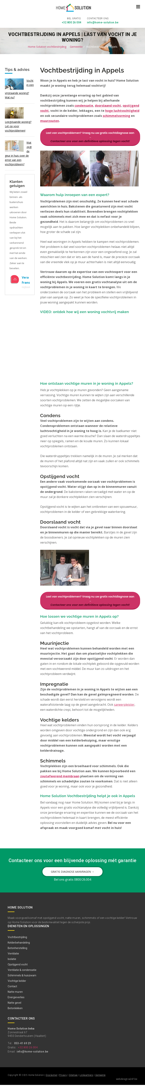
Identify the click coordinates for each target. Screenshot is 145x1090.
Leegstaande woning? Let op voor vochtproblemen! (18, 125)
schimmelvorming (116, 115)
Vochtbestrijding (17, 942)
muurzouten (49, 120)
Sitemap (73, 1080)
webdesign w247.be (126, 1084)
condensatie (84, 105)
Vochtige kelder (17, 985)
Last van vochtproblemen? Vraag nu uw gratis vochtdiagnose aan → (90, 136)
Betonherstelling (17, 953)
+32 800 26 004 (71, 21)
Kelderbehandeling (19, 947)
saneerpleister (124, 705)
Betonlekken (15, 1013)
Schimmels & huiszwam (22, 980)
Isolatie (12, 964)
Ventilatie (13, 958)
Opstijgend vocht (18, 969)
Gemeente (76, 46)
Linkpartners (86, 1080)
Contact (12, 991)
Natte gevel (14, 1007)
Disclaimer (51, 1080)
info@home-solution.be (103, 21)
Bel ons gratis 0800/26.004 (72, 884)
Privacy (63, 1080)
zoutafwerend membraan (59, 776)
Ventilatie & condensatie (22, 975)
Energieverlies (16, 1002)
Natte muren (15, 996)
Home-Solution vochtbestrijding (47, 46)
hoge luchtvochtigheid (122, 110)
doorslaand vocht (108, 105)
